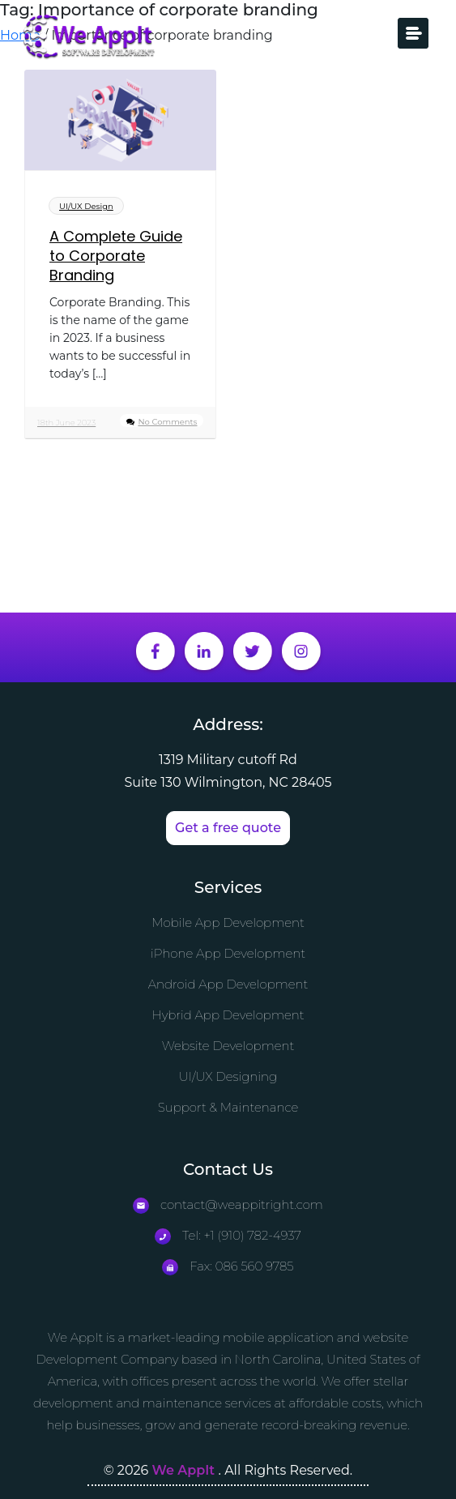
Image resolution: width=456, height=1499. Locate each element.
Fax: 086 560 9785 (227, 1266)
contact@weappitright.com (228, 1204)
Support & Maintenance (228, 1107)
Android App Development (228, 984)
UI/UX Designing (228, 1076)
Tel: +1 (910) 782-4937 (228, 1235)
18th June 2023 (66, 422)
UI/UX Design (86, 206)
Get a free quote (228, 827)
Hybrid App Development (227, 1015)
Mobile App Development (228, 922)
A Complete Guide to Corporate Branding (115, 256)
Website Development (228, 1045)
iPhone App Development (228, 953)
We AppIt (185, 1470)
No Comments (167, 421)
